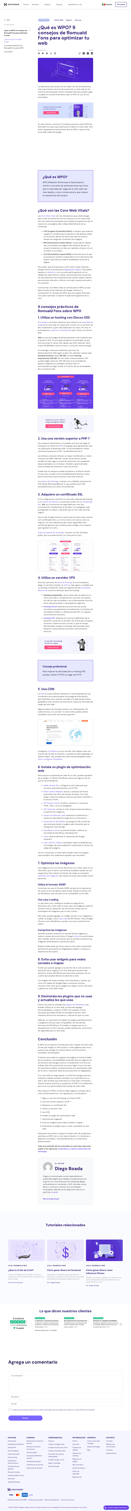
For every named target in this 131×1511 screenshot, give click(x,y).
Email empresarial (13, 1454)
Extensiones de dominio (34, 1468)
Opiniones (75, 1444)
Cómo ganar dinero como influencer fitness (99, 1272)
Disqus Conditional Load (54, 815)
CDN (42, 694)
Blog (88, 1450)
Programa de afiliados (76, 1449)
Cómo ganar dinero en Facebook (64, 1270)
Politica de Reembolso (51, 1500)
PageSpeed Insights (72, 269)
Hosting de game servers (16, 1475)
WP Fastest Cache (52, 803)
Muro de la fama (77, 1465)
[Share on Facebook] (88, 53)
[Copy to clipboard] (79, 53)
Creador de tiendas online (57, 1451)
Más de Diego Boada (51, 1199)
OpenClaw (11, 1479)
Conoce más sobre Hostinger (93, 1442)
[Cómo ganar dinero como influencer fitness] (104, 1250)
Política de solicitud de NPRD (17, 1500)
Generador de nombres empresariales (56, 1455)
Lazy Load (63, 918)
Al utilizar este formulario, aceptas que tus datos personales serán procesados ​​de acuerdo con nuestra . (53, 1410)
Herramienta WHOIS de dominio (34, 1457)
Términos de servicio (67, 1500)
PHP (61, 446)
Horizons (51, 1441)
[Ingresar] (121, 4)
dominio (51, 272)
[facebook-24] (101, 1489)
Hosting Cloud (50, 606)
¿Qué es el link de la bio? (21, 1270)
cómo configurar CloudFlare (50, 759)
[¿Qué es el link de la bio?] (26, 1250)
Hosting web (12, 1441)
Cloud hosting (12, 1457)
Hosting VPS (49, 618)
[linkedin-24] (97, 1489)
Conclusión (8, 52)
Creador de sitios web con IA (57, 1447)
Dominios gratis (32, 1452)
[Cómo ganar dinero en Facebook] (65, 1250)
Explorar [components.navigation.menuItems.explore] (49, 4)
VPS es (67, 585)
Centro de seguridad (75, 1472)
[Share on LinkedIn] (92, 53)
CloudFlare (52, 751)
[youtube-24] (114, 1489)
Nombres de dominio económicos (34, 1448)
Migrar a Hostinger (54, 1463)
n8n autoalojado (13, 1451)
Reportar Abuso (111, 1453)
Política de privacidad (87, 1410)
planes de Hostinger (50, 481)
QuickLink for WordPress (54, 821)
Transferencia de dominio (35, 1465)
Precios (74, 1441)
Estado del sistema (78, 1468)
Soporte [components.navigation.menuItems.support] (60, 4)
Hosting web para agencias (13, 1467)
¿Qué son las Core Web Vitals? (13, 40)
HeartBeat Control (52, 830)
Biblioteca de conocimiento (110, 1445)
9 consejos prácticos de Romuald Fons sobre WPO (14, 46)
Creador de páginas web (56, 1444)
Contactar (109, 1450)
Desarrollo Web (44, 20)
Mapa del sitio (77, 1477)
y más (31, 1495)
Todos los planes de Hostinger (51, 532)
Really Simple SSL (51, 785)
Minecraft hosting (13, 1472)
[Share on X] (83, 53)
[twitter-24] (109, 1489)
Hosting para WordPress (16, 1444)
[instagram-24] (105, 1489)
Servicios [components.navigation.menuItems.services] (36, 4)
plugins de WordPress (75, 1004)
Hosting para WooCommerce (13, 1462)
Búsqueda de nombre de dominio (35, 1442)
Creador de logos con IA (56, 1460)
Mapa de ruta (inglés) (76, 1460)
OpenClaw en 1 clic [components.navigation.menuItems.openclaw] (75, 4)
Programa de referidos (76, 1454)
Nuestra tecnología (93, 1447)
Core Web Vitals (48, 216)
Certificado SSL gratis (34, 1461)
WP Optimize (49, 809)
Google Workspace (14, 1482)
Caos (46, 836)
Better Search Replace (53, 791)
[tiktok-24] (122, 1489)
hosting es (44, 322)
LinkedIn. (55, 1192)
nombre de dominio (50, 502)
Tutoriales (109, 1441)
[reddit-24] (118, 1489)
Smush (77, 936)
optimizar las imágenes (48, 876)
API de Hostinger (53, 1466)
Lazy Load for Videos (53, 842)
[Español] (107, 4)
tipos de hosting (64, 582)
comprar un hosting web (60, 330)
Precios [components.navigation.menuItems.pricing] (26, 4)
